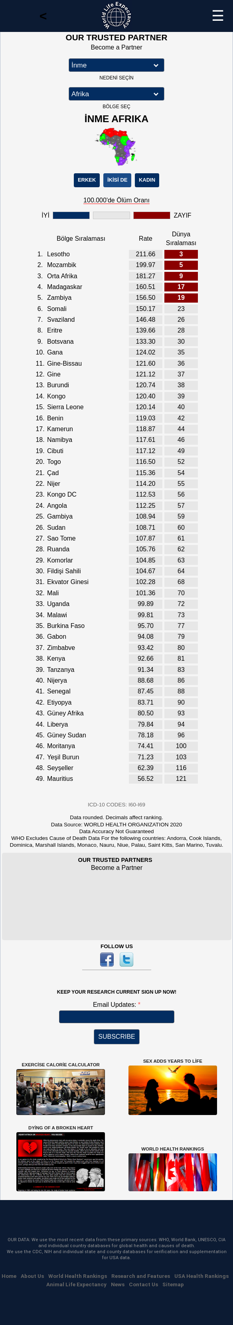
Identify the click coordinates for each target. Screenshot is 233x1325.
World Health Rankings (77, 1276)
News (117, 1284)
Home (9, 1276)
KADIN (147, 180)
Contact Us (143, 1284)
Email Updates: (115, 1004)
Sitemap (173, 1284)
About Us (32, 1276)
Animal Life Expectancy (76, 1284)
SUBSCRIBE (116, 1036)
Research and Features (140, 1276)
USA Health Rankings (201, 1276)
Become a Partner (116, 47)
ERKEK (87, 180)
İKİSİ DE (117, 180)
